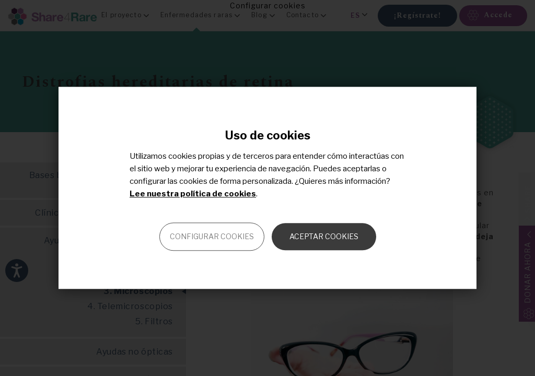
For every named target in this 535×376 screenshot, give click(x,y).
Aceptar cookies (323, 236)
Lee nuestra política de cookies (193, 194)
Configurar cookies (212, 236)
